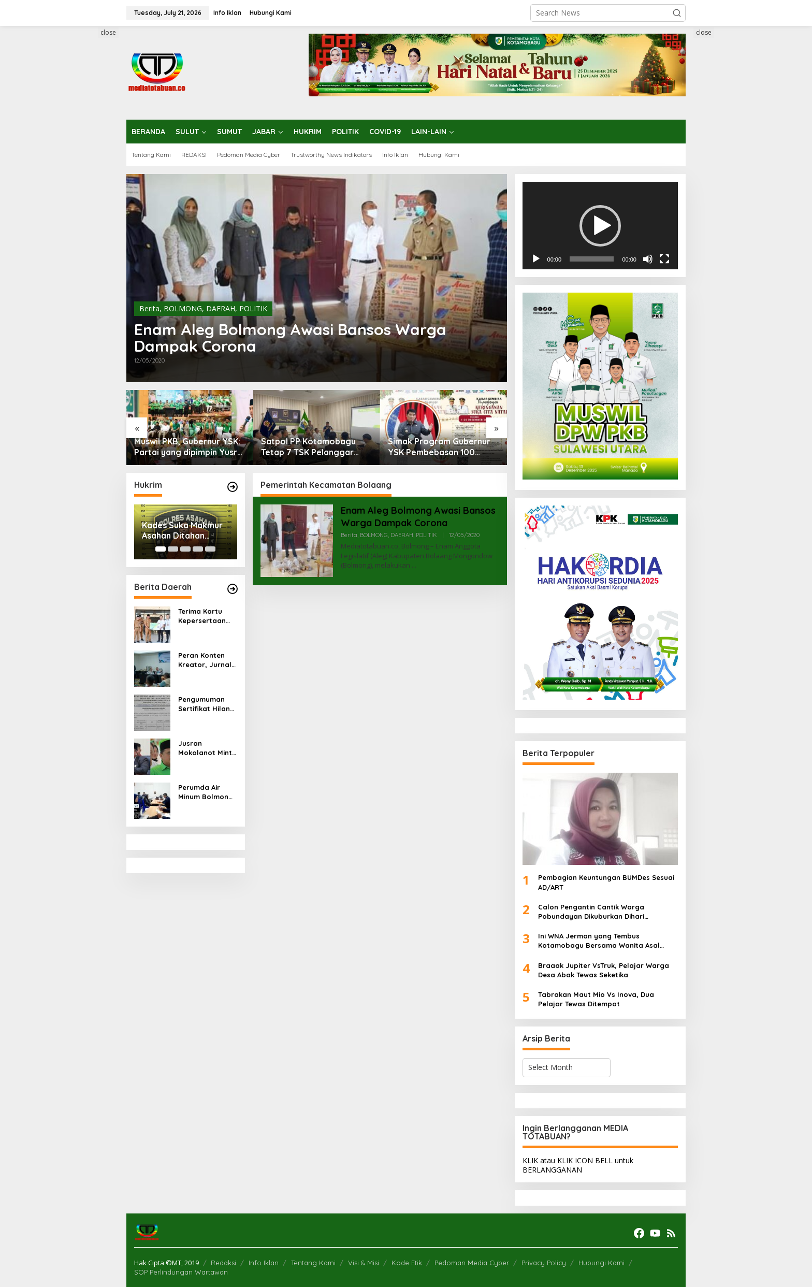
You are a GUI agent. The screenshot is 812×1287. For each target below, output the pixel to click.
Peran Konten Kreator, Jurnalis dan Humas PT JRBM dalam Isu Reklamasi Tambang (207, 660)
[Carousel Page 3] (185, 549)
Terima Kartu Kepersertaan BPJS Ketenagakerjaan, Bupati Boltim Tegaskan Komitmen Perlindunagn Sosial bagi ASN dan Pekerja (206, 616)
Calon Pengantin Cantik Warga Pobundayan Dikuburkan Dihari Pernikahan (591, 912)
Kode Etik (407, 1263)
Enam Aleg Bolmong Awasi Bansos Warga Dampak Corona (290, 337)
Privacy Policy (543, 1263)
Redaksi (223, 1263)
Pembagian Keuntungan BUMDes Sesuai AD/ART (606, 882)
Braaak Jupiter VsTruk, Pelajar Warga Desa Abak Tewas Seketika (603, 970)
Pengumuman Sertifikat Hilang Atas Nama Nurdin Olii (206, 704)
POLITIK (253, 308)
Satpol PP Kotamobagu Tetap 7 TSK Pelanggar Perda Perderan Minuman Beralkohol (312, 447)
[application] (600, 225)
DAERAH (220, 308)
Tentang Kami (313, 1263)
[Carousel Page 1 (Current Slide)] (160, 549)
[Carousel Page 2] (173, 549)
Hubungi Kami (601, 1263)
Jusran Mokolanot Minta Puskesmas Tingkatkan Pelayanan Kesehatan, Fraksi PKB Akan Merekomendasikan (207, 748)
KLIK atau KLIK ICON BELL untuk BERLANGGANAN (578, 1165)
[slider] (592, 259)
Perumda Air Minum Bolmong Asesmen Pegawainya (205, 792)
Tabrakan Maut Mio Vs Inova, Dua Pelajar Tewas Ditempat (596, 999)
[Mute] (648, 259)
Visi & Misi (363, 1263)
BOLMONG (183, 308)
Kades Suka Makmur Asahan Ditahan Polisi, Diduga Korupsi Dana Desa (185, 531)
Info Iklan (264, 1263)
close (108, 32)
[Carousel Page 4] (198, 549)
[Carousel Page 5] (210, 549)
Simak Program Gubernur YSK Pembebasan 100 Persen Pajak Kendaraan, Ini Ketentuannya (439, 447)
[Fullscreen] (664, 259)
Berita (149, 308)
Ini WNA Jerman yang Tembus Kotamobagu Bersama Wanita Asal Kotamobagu (599, 941)
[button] (677, 13)
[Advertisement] (87, 182)
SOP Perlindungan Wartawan (181, 1272)
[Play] (536, 259)
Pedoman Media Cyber (471, 1263)
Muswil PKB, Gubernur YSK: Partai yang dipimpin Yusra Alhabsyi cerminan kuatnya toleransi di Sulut (188, 447)
